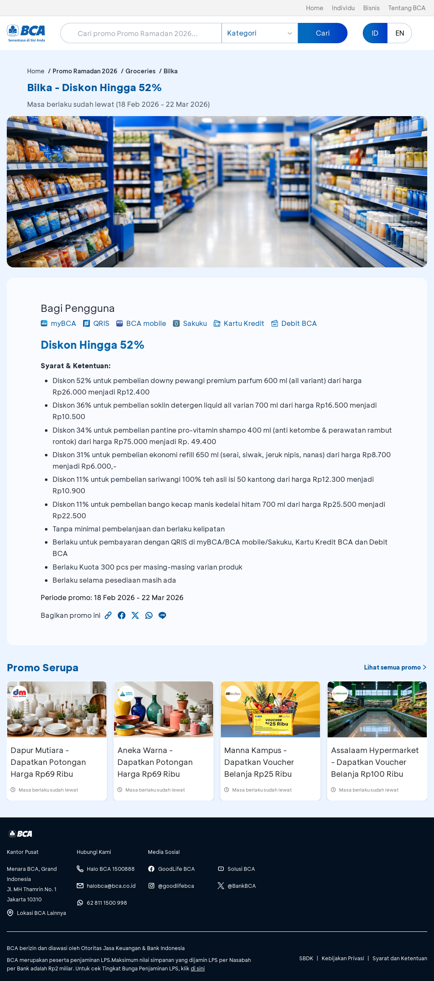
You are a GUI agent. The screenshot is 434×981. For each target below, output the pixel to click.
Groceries (140, 71)
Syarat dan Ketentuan (400, 958)
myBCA (58, 323)
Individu (343, 8)
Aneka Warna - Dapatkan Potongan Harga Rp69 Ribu (155, 762)
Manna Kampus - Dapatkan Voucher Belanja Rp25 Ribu (259, 762)
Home (314, 8)
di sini (198, 968)
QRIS (96, 323)
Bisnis (371, 8)
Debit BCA (294, 323)
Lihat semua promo (395, 667)
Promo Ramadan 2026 (85, 71)
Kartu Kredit (239, 323)
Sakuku (190, 323)
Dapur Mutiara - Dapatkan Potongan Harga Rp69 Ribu (48, 762)
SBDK (306, 958)
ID (375, 32)
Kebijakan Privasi (343, 958)
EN (399, 32)
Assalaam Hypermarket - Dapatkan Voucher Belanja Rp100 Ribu (375, 762)
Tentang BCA (407, 8)
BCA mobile (141, 323)
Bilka (171, 71)
